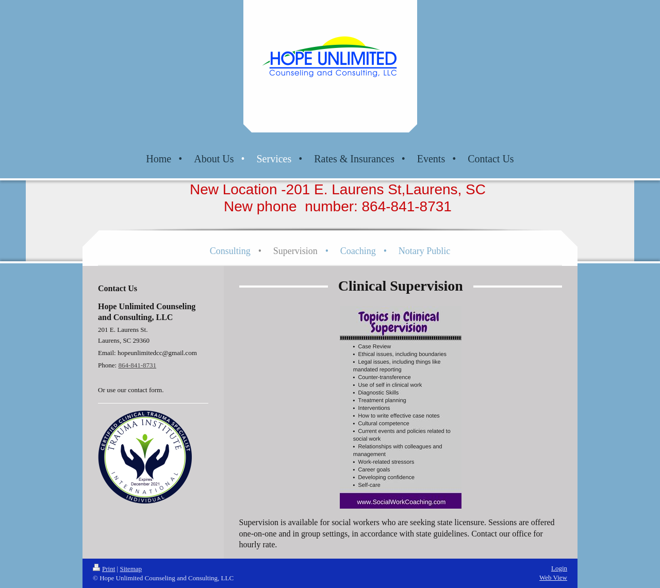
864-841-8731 (137, 365)
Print (104, 569)
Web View (553, 577)
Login (559, 568)
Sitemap (131, 569)
